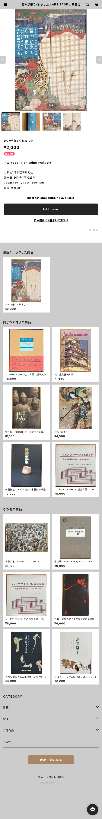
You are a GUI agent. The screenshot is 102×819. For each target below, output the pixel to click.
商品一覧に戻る (51, 760)
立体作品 (8, 730)
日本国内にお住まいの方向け (51, 220)
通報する (93, 229)
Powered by (51, 782)
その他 (7, 741)
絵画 (6, 719)
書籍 (6, 707)
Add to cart (51, 209)
